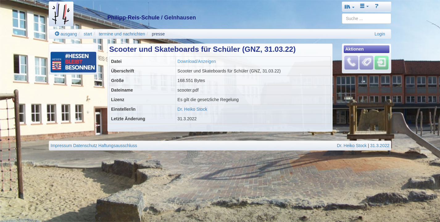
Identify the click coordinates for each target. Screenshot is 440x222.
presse (158, 33)
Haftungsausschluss (117, 145)
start (88, 33)
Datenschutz (85, 145)
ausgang (66, 33)
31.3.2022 (379, 145)
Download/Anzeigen (196, 61)
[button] (349, 6)
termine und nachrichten (122, 33)
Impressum (61, 145)
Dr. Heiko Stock (192, 109)
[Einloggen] (381, 62)
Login (380, 33)
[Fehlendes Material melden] (351, 62)
